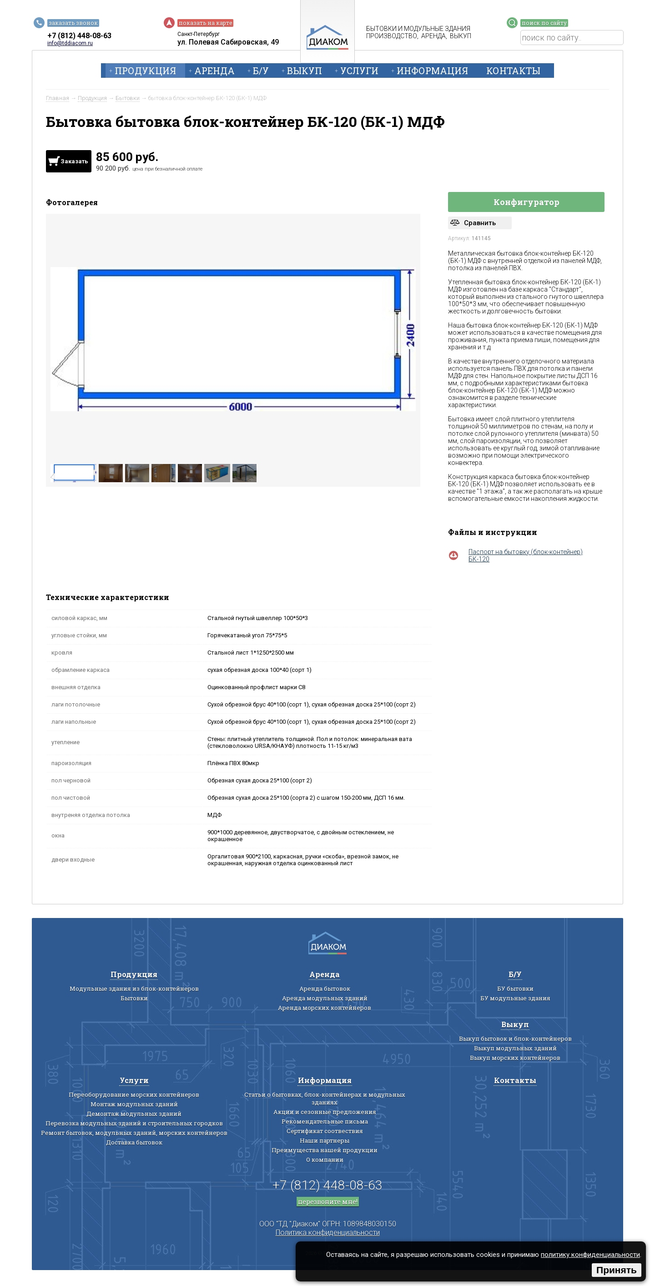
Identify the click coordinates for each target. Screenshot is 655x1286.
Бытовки (128, 98)
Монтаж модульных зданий (134, 1104)
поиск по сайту (544, 22)
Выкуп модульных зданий (515, 1048)
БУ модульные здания (515, 998)
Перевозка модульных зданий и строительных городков (134, 1123)
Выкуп (304, 70)
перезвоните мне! (328, 1201)
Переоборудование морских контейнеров (134, 1094)
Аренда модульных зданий (325, 998)
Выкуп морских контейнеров (515, 1058)
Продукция (145, 70)
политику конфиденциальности (590, 1255)
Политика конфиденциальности (328, 1232)
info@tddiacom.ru (70, 43)
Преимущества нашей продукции (325, 1150)
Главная (57, 98)
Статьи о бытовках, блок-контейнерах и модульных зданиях (324, 1098)
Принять (616, 1270)
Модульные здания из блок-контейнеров (134, 988)
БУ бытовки (515, 988)
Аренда (214, 70)
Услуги (359, 70)
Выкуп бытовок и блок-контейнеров (515, 1038)
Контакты (513, 70)
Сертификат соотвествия (325, 1131)
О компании (324, 1159)
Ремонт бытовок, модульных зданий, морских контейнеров (134, 1133)
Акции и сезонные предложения (324, 1112)
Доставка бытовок (134, 1142)
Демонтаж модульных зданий (133, 1113)
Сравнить (480, 223)
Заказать (74, 161)
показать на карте (205, 22)
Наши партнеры (324, 1140)
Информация (432, 70)
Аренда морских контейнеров (324, 1008)
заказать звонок (73, 22)
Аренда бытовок (324, 988)
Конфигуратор (526, 202)
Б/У (261, 70)
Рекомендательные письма (325, 1121)
